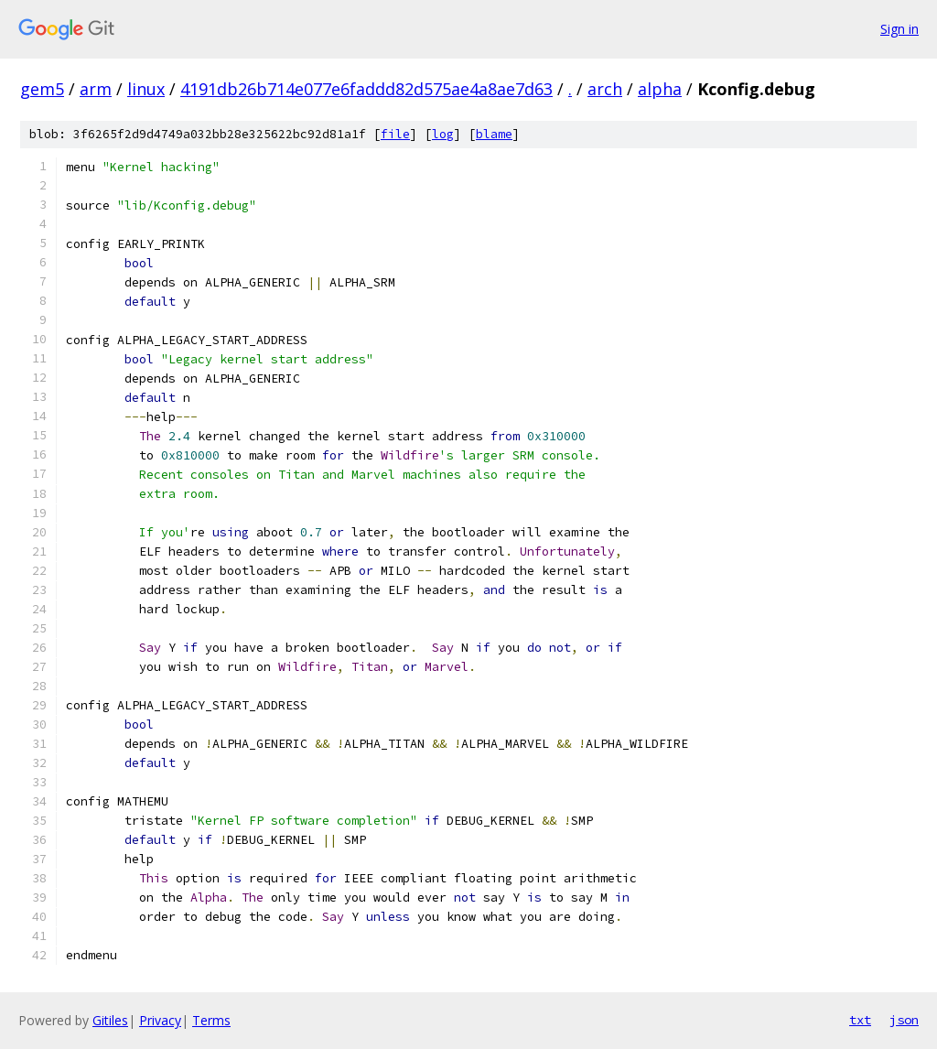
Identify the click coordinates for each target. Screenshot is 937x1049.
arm (96, 89)
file (395, 134)
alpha (660, 89)
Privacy (160, 1020)
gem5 (42, 89)
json (904, 1019)
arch (604, 89)
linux (146, 89)
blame (494, 134)
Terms (211, 1020)
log (443, 134)
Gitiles (110, 1020)
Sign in (899, 29)
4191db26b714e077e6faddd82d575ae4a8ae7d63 (366, 89)
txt (860, 1019)
